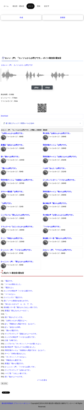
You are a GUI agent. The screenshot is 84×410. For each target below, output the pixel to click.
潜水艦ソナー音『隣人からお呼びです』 (58, 238)
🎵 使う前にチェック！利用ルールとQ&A (18, 123)
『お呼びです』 (6, 203)
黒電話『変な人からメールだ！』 (17, 311)
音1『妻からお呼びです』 (10, 157)
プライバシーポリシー (22, 403)
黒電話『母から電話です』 (15, 363)
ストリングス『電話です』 (14, 297)
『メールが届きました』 (13, 284)
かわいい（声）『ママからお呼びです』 (58, 250)
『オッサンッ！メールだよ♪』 (16, 357)
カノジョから (19, 65)
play (36, 87)
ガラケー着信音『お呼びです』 (12, 192)
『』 (6, 314)
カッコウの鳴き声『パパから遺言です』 (19, 291)
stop (47, 87)
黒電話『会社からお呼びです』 (12, 145)
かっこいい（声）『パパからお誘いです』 (20, 367)
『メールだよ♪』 (10, 294)
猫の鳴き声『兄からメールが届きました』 (20, 347)
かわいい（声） (7, 65)
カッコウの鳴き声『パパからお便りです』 (20, 337)
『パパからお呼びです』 (52, 227)
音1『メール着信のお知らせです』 (17, 301)
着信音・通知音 (18, 6)
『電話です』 (9, 281)
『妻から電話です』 (12, 330)
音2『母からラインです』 (14, 317)
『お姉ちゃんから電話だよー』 (16, 320)
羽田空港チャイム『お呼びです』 (55, 145)
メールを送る (42, 380)
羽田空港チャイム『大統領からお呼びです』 (17, 180)
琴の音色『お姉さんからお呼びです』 (57, 133)
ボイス (30, 6)
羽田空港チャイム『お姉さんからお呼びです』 (60, 157)
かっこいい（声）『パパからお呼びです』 (16, 250)
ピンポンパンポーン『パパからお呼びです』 (59, 180)
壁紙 (38, 6)
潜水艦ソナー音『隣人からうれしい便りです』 (21, 307)
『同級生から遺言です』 (14, 360)
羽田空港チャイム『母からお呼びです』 (58, 192)
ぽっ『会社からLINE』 (13, 327)
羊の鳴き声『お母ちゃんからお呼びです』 (58, 215)
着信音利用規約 (7, 403)
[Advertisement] (42, 39)
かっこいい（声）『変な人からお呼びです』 (17, 261)
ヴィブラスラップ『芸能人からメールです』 (21, 334)
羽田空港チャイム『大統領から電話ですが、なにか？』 (25, 350)
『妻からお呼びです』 (9, 168)
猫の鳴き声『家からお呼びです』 (55, 203)
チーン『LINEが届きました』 (16, 353)
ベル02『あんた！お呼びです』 (54, 168)
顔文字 (46, 6)
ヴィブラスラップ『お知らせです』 (18, 370)
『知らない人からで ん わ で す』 (19, 304)
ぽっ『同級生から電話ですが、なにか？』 (20, 324)
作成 (21, 17)
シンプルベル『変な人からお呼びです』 (16, 215)
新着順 (62, 17)
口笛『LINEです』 (11, 340)
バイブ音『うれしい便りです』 (16, 373)
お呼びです (28, 65)
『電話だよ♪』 (9, 287)
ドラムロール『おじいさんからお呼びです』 (17, 227)
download (4, 116)
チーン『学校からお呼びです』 (12, 238)
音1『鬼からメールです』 (14, 377)
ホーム (6, 6)
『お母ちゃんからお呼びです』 (12, 133)
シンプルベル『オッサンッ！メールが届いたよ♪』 (23, 344)
